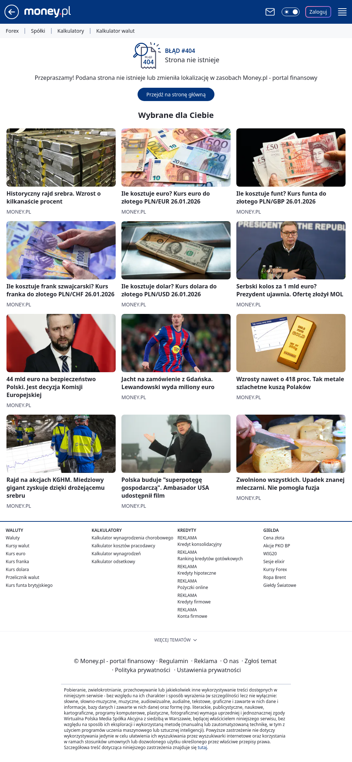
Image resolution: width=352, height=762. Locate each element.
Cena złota (273, 538)
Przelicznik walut (22, 577)
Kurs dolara (17, 569)
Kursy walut (17, 546)
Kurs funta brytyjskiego (29, 585)
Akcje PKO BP (276, 546)
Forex (12, 31)
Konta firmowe (192, 616)
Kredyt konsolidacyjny (199, 544)
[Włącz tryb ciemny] (291, 12)
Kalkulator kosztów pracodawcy (123, 546)
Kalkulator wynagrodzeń (116, 554)
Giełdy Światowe (279, 585)
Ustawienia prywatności (207, 670)
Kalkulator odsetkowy (113, 561)
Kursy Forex (275, 569)
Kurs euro (16, 554)
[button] (342, 12)
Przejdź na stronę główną (175, 94)
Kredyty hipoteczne (196, 573)
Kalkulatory (70, 31)
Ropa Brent (274, 577)
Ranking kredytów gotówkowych (210, 559)
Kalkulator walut (115, 31)
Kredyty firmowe (194, 602)
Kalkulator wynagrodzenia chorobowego (132, 538)
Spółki (38, 31)
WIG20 (270, 554)
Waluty (13, 538)
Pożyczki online (192, 587)
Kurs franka (17, 561)
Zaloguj (318, 11)
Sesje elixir (273, 561)
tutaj (202, 747)
